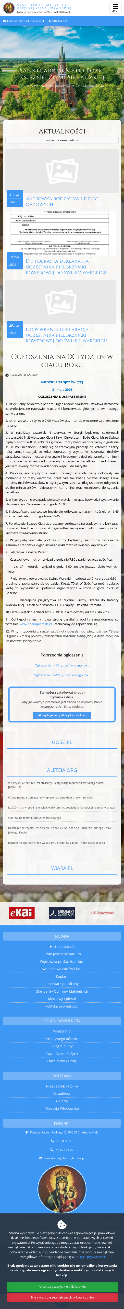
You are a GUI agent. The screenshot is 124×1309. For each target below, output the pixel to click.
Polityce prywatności (90, 1256)
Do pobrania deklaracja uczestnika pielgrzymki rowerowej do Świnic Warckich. (67, 267)
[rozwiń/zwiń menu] (115, 8)
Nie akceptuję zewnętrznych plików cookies (62, 1297)
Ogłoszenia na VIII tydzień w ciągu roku (62, 675)
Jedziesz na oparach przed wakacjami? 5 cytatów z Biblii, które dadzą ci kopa (56, 842)
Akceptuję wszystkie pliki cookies (62, 1286)
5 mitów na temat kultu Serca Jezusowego (34, 818)
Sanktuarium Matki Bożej (60, 8)
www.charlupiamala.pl (36, 624)
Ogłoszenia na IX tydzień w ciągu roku (62, 361)
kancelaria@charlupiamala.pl (25, 21)
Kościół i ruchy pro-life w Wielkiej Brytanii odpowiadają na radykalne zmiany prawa (61, 807)
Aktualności (62, 135)
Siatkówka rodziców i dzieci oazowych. (63, 202)
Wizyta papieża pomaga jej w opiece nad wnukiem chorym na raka (50, 797)
